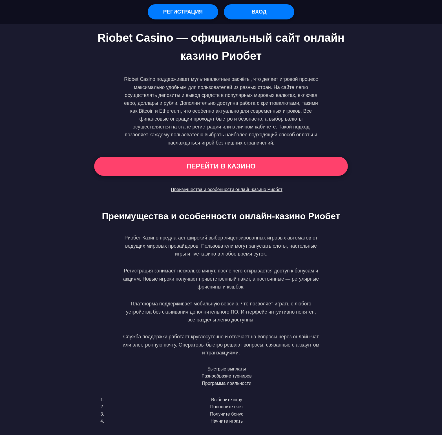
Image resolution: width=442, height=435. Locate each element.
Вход (258, 12)
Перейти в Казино (220, 166)
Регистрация (183, 12)
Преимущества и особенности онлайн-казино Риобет (226, 189)
